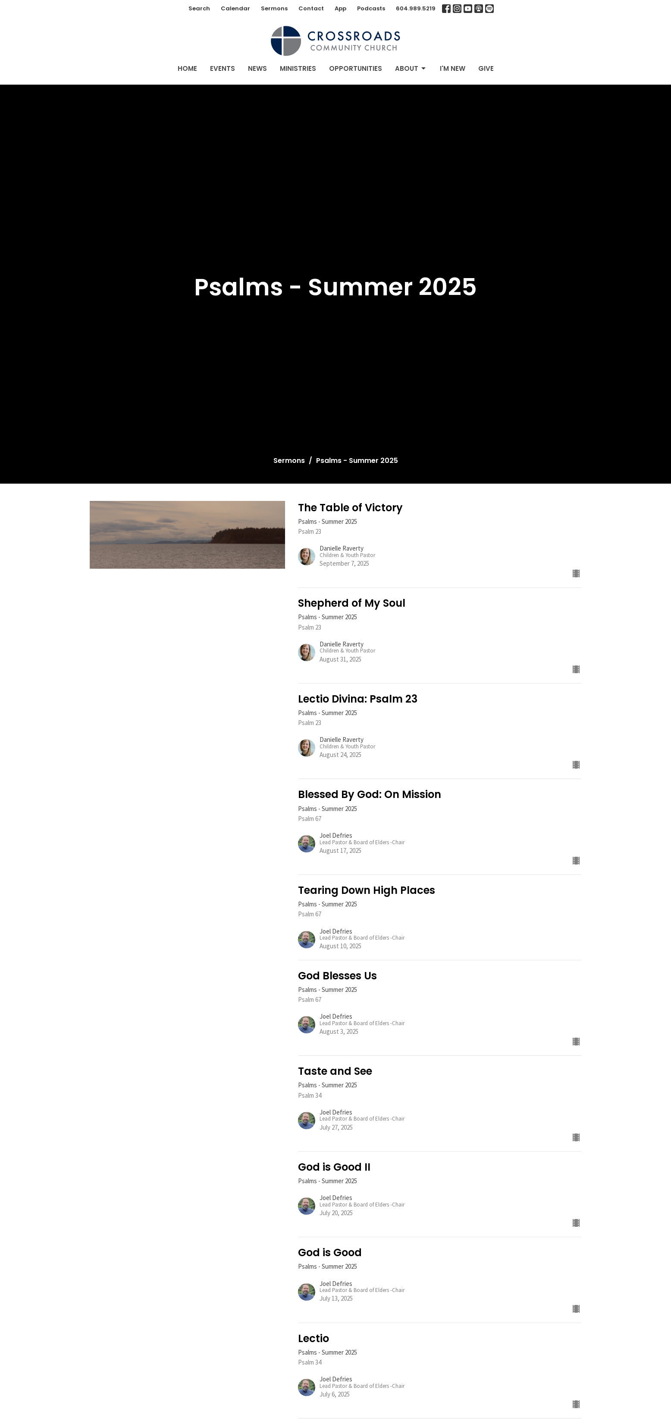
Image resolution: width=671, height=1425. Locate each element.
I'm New (452, 68)
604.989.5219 (416, 8)
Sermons (274, 8)
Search (199, 8)
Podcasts (371, 8)
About (411, 68)
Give (486, 68)
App (340, 8)
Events (222, 68)
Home (187, 68)
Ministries (298, 68)
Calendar (235, 8)
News (257, 68)
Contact (311, 8)
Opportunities (355, 68)
